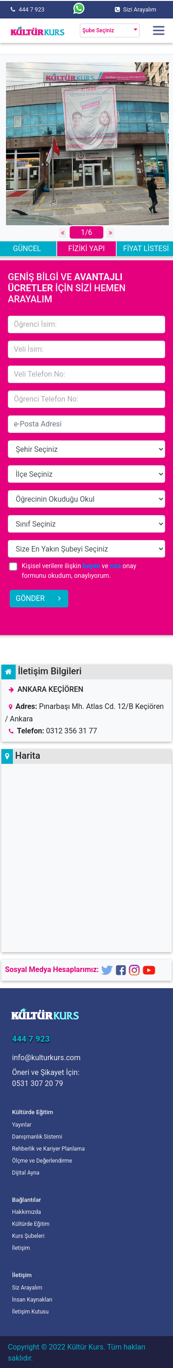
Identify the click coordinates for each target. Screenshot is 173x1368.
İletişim (21, 1248)
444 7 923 (32, 9)
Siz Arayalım (27, 1287)
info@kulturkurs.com (46, 1057)
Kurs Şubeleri (28, 1236)
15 (86, 449)
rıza (115, 566)
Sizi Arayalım (139, 9)
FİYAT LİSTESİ (146, 248)
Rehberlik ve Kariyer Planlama (48, 1149)
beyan (91, 566)
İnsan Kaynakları (32, 1299)
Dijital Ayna (25, 1173)
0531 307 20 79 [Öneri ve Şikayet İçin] (37, 1083)
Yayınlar (21, 1125)
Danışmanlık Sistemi (37, 1137)
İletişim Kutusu (30, 1311)
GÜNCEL (27, 248)
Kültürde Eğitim (30, 1224)
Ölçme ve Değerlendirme (42, 1161)
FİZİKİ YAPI (86, 248)
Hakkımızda (26, 1212)
